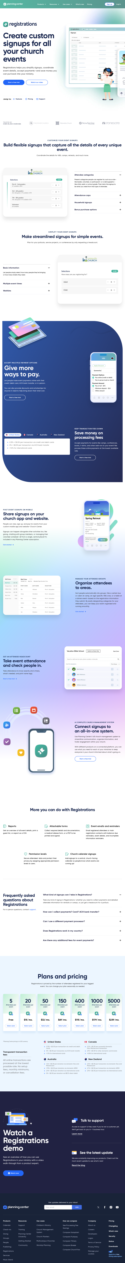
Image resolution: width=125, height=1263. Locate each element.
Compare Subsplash (71, 1232)
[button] (37, 82)
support (32, 909)
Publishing (7, 1247)
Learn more (77, 1133)
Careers (91, 1229)
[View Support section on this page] (40, 99)
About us (91, 1225)
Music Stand (8, 1260)
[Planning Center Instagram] (110, 1207)
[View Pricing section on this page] (29, 99)
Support (21, 1225)
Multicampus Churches (46, 1241)
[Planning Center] (13, 4)
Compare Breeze (69, 1245)
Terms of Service (94, 1242)
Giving (5, 1234)
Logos (90, 1238)
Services (6, 1255)
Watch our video (37, 82)
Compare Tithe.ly (69, 1241)
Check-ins (7, 1229)
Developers (92, 1234)
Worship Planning (43, 1245)
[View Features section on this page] (17, 99)
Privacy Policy (93, 1247)
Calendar (7, 1225)
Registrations (8, 1251)
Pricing (89, 4)
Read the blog (78, 1165)
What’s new (80, 4)
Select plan (11, 1026)
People (6, 1242)
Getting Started (24, 1241)
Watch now (13, 1173)
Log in (118, 4)
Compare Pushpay (70, 1237)
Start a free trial (14, 82)
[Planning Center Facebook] (104, 1207)
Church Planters (43, 1237)
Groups (6, 1238)
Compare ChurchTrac (71, 1250)
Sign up (109, 4)
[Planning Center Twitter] (98, 1207)
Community (23, 1245)
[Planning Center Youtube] (117, 1207)
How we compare (70, 1221)
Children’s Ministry (44, 1225)
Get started (8, 545)
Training (21, 1229)
